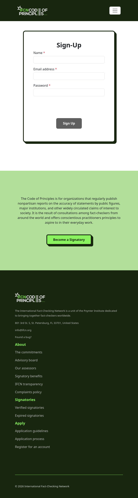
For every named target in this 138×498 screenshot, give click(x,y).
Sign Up (69, 123)
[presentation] (63, 107)
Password (40, 85)
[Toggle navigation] (115, 11)
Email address (43, 69)
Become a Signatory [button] (69, 239)
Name (37, 53)
